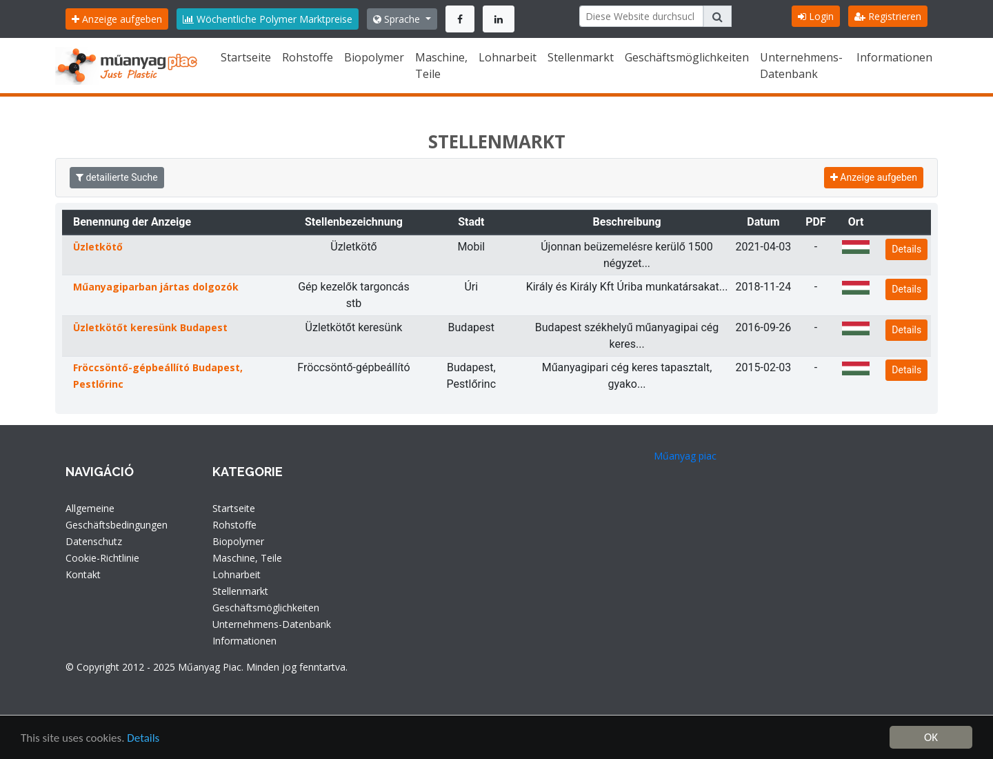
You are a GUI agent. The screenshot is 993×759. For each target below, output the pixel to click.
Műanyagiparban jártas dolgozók (156, 286)
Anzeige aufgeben (117, 19)
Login (816, 16)
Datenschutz (94, 541)
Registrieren (887, 16)
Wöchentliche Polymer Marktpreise (267, 19)
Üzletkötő (98, 246)
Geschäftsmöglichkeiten (687, 57)
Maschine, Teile (441, 65)
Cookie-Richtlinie (102, 557)
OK (931, 737)
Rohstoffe (307, 57)
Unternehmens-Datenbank (801, 65)
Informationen (894, 57)
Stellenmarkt (581, 57)
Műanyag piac (685, 455)
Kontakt (83, 574)
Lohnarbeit (507, 57)
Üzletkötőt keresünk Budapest (150, 327)
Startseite (246, 57)
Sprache (398, 19)
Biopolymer (374, 57)
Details (906, 249)
